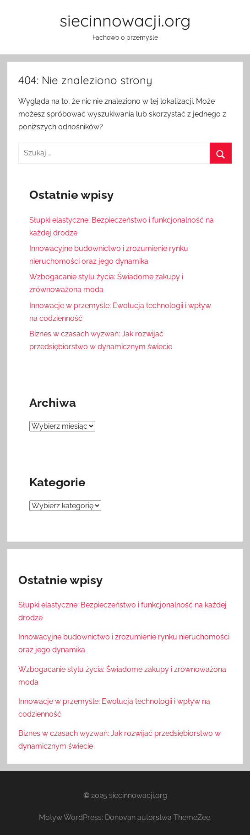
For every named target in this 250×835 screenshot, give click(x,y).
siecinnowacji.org (125, 20)
